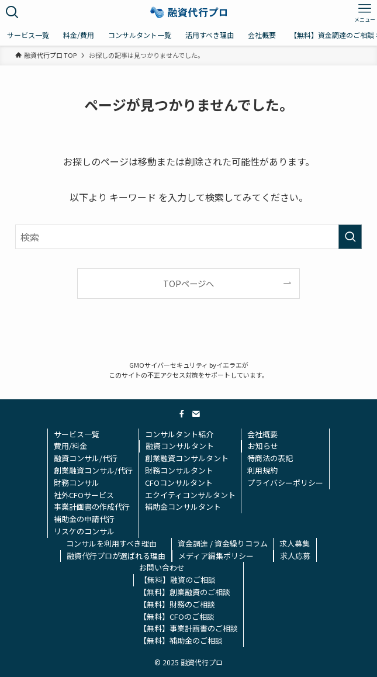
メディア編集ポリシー (216, 555)
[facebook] (182, 414)
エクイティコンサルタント (190, 494)
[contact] (196, 414)
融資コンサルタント (180, 445)
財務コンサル (76, 482)
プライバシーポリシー (285, 482)
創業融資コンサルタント (187, 458)
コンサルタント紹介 (179, 434)
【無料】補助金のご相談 (181, 640)
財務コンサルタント (179, 470)
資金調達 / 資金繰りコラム (223, 543)
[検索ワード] (188, 236)
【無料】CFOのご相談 (177, 616)
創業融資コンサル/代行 (93, 470)
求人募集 (294, 543)
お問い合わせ (162, 567)
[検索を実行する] (350, 236)
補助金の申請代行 (84, 518)
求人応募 (295, 555)
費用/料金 (70, 445)
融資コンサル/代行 (85, 458)
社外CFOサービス (84, 494)
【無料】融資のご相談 (178, 579)
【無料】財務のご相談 (177, 604)
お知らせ (263, 445)
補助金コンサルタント (183, 506)
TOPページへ (188, 283)
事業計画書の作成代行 (92, 506)
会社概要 (262, 434)
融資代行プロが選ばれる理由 (116, 555)
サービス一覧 (76, 434)
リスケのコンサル (84, 531)
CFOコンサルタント (179, 482)
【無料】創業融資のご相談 (184, 591)
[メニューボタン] (364, 12)
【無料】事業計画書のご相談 (188, 628)
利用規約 (262, 470)
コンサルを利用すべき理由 (111, 543)
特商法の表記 (270, 458)
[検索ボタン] (12, 12)
